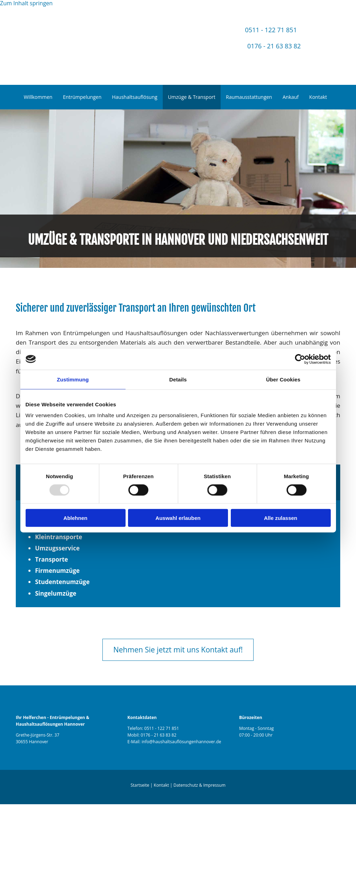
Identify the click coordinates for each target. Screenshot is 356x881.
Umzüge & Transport (191, 97)
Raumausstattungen (249, 97)
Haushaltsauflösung (134, 97)
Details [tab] (178, 379)
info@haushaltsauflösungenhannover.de (181, 742)
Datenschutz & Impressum (200, 785)
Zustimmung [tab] (73, 379)
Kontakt (318, 97)
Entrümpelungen (82, 97)
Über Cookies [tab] (283, 379)
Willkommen (38, 97)
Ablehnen (75, 518)
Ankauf (291, 97)
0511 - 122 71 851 (271, 30)
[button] (178, 650)
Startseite (139, 785)
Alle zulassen (280, 518)
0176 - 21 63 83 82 (274, 46)
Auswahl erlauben (177, 518)
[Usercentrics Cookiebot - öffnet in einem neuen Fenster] (300, 359)
